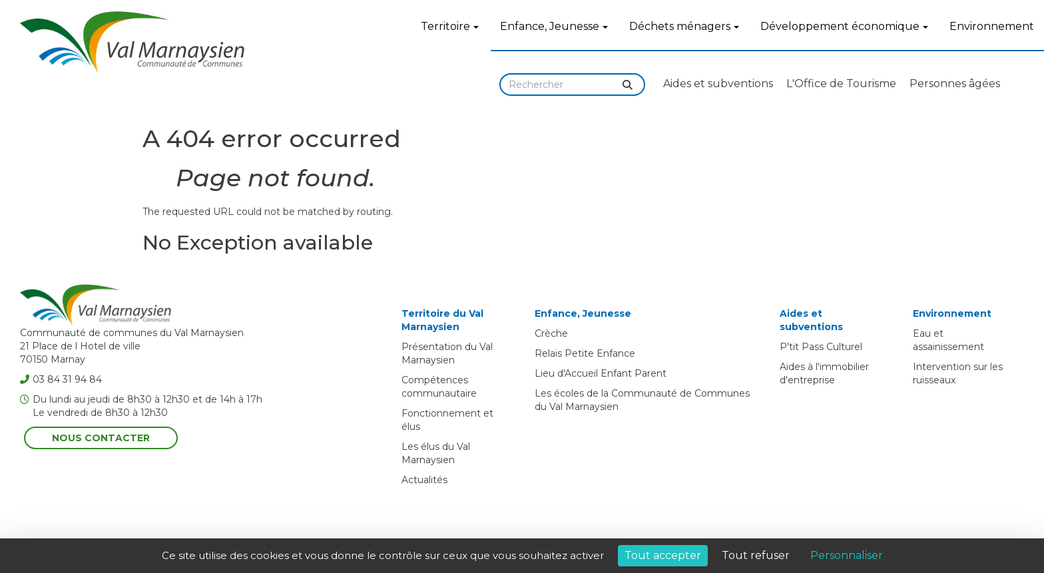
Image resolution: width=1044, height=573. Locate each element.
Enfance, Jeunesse (554, 26)
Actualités (424, 480)
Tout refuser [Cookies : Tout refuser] (756, 555)
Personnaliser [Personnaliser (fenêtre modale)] (846, 555)
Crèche (551, 333)
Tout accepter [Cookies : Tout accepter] (663, 555)
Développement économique (844, 26)
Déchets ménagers (684, 26)
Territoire (450, 26)
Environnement (991, 26)
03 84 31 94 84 (61, 379)
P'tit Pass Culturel (821, 347)
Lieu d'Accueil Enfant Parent (600, 373)
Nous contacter (101, 438)
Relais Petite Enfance (585, 353)
